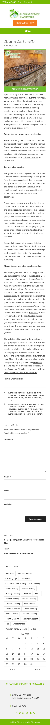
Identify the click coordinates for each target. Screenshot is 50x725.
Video (33, 629)
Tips (10, 400)
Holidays (27, 593)
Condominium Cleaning (15, 583)
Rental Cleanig (11, 613)
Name (7, 476)
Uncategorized (19, 623)
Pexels (20, 378)
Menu (25, 31)
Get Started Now (25, 23)
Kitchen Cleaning (12, 603)
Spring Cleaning (12, 618)
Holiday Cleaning (12, 593)
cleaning (12, 404)
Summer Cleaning (30, 618)
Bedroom (9, 573)
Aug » (37, 669)
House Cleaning (33, 398)
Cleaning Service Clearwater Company (20, 372)
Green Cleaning (28, 588)
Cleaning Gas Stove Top (30, 404)
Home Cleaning (15, 398)
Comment (9, 439)
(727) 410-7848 (9, 2)
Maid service (29, 603)
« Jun (12, 669)
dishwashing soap (30, 157)
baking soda (13, 210)
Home (42, 395)
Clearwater (14, 395)
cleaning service (17, 406)
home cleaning (26, 411)
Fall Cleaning (34, 583)
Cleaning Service (17, 393)
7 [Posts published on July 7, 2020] (13, 648)
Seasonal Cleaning (29, 613)
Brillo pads (33, 312)
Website (7, 504)
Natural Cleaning (12, 608)
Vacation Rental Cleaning (16, 629)
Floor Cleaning (29, 395)
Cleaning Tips (34, 393)
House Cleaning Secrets (31, 414)
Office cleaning (30, 608)
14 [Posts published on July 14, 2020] (13, 654)
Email (7, 490)
